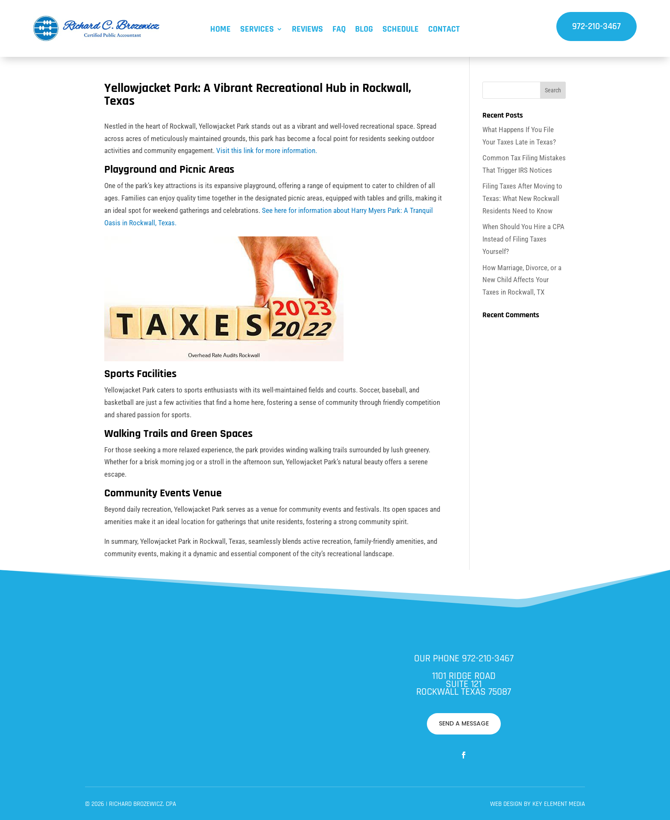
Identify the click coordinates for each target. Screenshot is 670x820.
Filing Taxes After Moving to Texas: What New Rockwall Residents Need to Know (522, 198)
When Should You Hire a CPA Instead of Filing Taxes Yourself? (523, 239)
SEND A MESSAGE (363, 701)
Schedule (400, 30)
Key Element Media (384, 719)
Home (220, 30)
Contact (444, 30)
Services (257, 30)
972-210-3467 (596, 26)
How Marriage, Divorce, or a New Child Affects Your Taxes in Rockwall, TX (521, 280)
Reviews (307, 30)
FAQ (339, 30)
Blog (364, 30)
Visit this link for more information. (266, 150)
